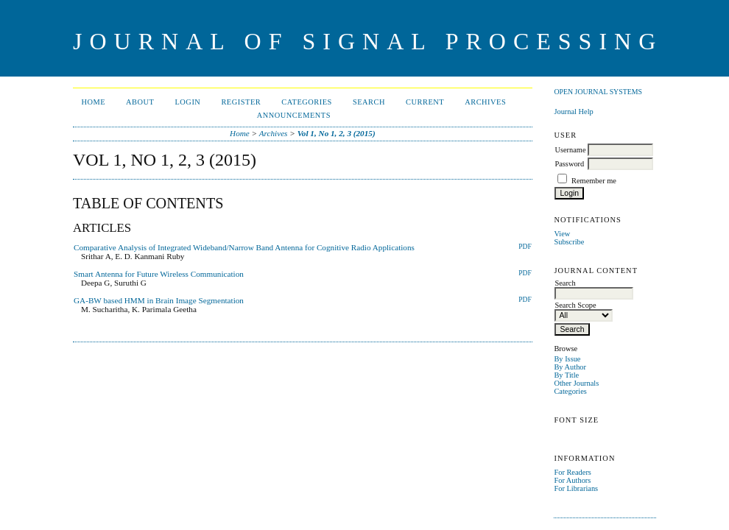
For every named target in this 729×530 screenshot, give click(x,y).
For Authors (572, 480)
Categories (570, 391)
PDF (524, 246)
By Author (570, 367)
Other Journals (576, 383)
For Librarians (576, 488)
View (562, 234)
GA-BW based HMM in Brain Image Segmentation (159, 300)
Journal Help (573, 111)
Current (425, 102)
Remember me (593, 181)
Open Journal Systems (598, 92)
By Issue (567, 359)
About (140, 102)
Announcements (294, 115)
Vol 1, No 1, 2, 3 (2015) (336, 133)
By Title (566, 375)
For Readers (572, 472)
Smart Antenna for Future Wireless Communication (159, 273)
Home (93, 102)
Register (241, 102)
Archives (485, 102)
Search (369, 102)
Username (569, 150)
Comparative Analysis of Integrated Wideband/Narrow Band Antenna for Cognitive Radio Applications (244, 247)
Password (569, 164)
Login (187, 102)
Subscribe (569, 242)
